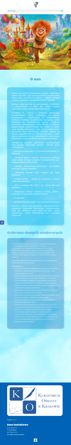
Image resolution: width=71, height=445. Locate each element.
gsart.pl (14, 420)
